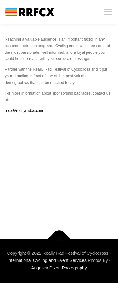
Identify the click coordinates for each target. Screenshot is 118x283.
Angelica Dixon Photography (59, 267)
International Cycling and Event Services (47, 260)
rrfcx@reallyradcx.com (24, 110)
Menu (107, 11)
